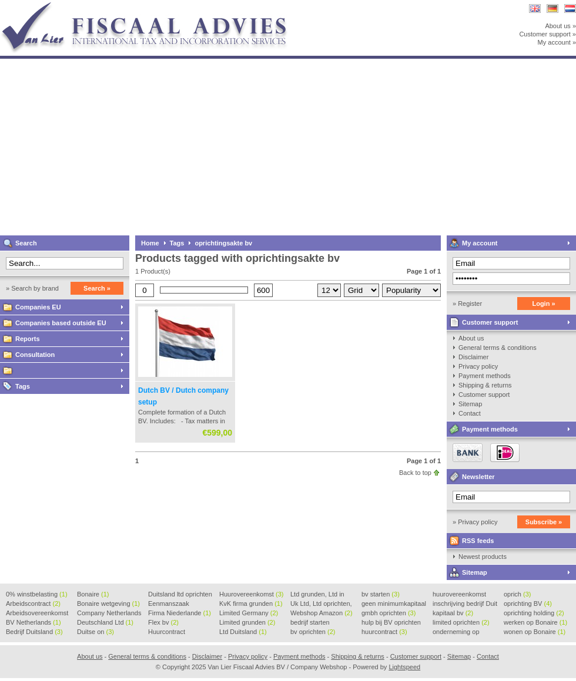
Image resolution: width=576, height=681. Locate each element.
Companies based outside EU (60, 322)
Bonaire (93, 594)
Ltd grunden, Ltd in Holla (317, 595)
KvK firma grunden (251, 603)
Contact (469, 413)
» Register (467, 303)
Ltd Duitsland (243, 631)
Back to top (415, 472)
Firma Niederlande (179, 612)
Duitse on (95, 631)
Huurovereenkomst (251, 594)
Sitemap (470, 403)
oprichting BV (528, 603)
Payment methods (484, 375)
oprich (517, 594)
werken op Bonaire (535, 622)
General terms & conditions (497, 347)
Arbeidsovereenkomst (37, 613)
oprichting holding (534, 612)
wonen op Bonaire (534, 631)
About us (471, 338)
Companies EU (38, 307)
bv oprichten (312, 631)
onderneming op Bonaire (456, 632)
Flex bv (163, 622)
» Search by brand (32, 288)
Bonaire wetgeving (108, 603)
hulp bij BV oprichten (391, 623)
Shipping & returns (485, 385)
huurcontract (384, 631)
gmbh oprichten (388, 612)
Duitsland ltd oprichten (180, 595)
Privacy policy (478, 366)
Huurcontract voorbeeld (167, 632)
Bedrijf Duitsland (34, 631)
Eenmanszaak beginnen (168, 604)
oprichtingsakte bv (223, 243)
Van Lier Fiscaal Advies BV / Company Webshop (156, 5)
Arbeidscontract (33, 603)
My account (480, 243)
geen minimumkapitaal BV (393, 604)
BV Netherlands (33, 622)
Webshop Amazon (321, 612)
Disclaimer (473, 356)
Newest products (482, 556)
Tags (22, 386)
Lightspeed (404, 666)
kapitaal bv (453, 612)
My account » (557, 42)
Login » (543, 303)
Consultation (35, 354)
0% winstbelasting (37, 594)
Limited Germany (248, 612)
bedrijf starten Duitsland (310, 623)
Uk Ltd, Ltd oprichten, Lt (321, 604)
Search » (96, 288)
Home (150, 243)
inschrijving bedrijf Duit (465, 604)
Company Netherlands (109, 613)
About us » (560, 25)
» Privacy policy (475, 521)
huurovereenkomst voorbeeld (459, 595)
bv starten (380, 594)
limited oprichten (461, 622)
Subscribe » (543, 521)
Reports (27, 338)
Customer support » (547, 34)
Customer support (490, 322)
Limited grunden (247, 622)
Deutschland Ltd (105, 622)
